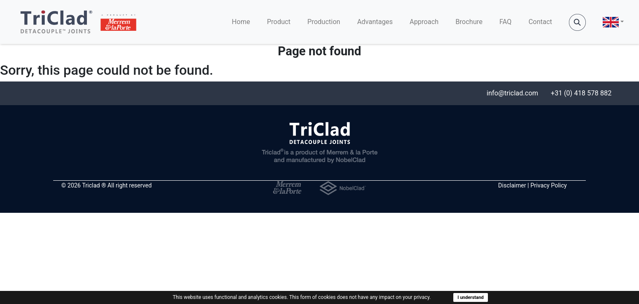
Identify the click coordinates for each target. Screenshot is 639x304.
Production (323, 22)
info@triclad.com (512, 93)
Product (278, 22)
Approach (424, 22)
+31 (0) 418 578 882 (581, 93)
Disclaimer (512, 185)
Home (241, 22)
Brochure (468, 22)
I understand (471, 297)
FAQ (505, 22)
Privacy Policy (549, 185)
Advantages (375, 22)
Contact (540, 22)
